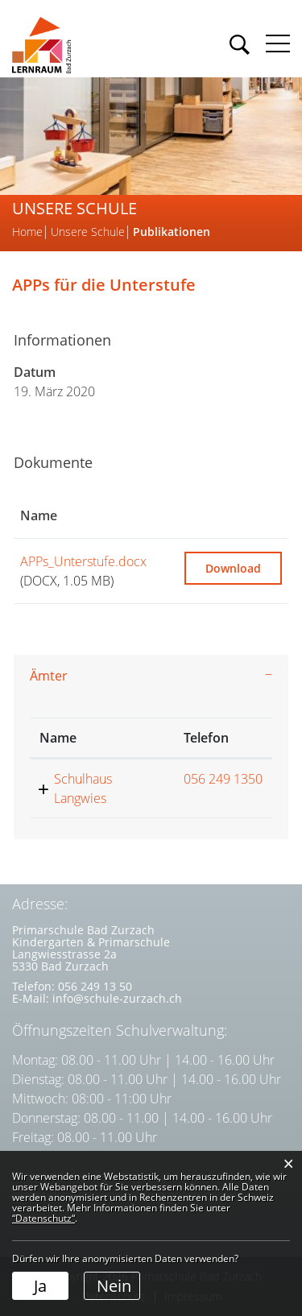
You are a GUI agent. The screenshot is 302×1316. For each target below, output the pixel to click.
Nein (114, 1286)
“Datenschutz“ (43, 1218)
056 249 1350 (223, 779)
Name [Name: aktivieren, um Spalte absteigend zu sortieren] (58, 738)
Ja (40, 1286)
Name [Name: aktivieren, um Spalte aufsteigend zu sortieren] (38, 515)
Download (233, 568)
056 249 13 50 (95, 986)
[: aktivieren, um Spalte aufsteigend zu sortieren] (233, 515)
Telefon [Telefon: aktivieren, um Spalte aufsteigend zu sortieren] (206, 738)
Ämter (49, 676)
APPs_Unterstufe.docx (83, 561)
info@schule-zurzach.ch (117, 998)
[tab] (151, 676)
